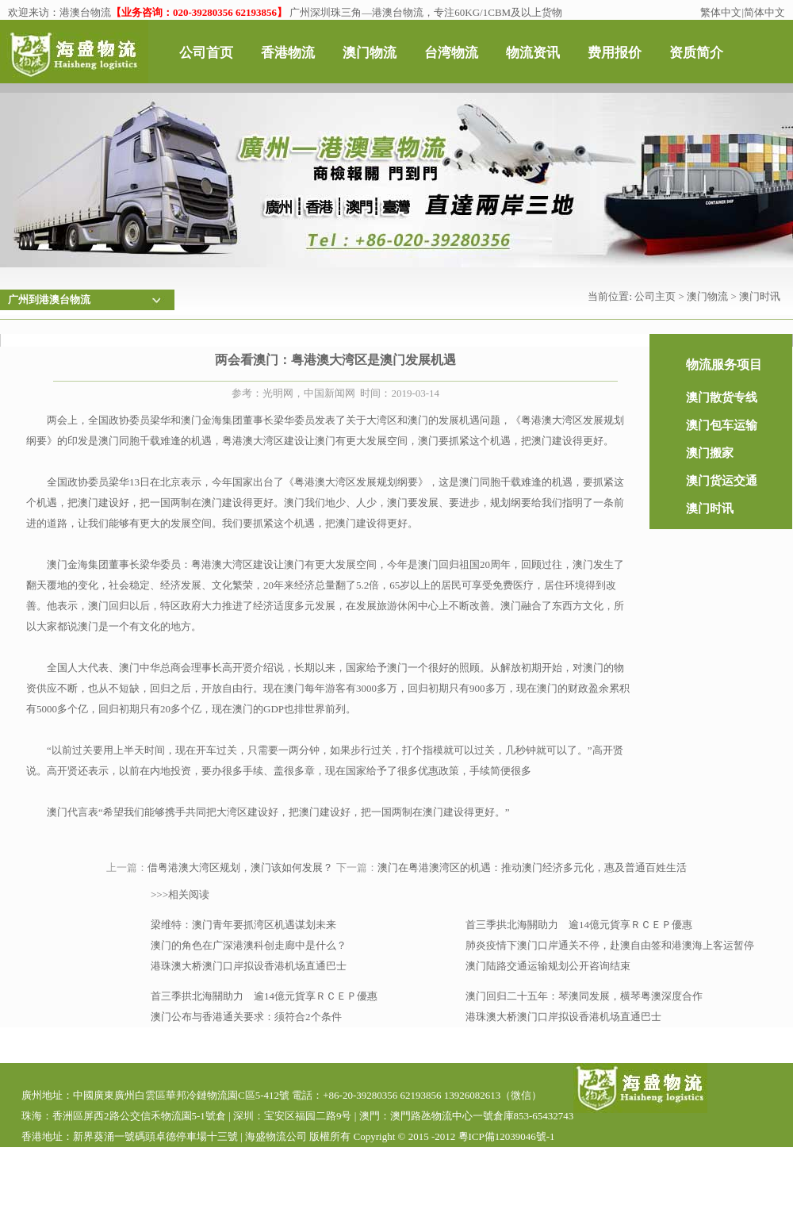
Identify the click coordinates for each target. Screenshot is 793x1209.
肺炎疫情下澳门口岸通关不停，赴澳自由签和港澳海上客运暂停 (609, 945)
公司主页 (655, 296)
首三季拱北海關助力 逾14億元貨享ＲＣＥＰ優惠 (578, 925)
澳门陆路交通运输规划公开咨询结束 (547, 966)
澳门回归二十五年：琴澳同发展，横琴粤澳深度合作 (584, 996)
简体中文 (764, 12)
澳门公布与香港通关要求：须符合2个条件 (246, 1017)
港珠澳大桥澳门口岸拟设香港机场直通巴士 (249, 966)
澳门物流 (707, 296)
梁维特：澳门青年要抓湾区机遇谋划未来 (243, 925)
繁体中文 (720, 12)
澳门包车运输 (721, 425)
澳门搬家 (710, 453)
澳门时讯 (759, 296)
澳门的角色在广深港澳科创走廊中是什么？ (249, 945)
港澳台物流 (85, 12)
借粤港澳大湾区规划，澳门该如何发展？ (240, 867)
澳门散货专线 (721, 397)
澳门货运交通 (721, 480)
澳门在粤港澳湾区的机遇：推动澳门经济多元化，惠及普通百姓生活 (532, 867)
